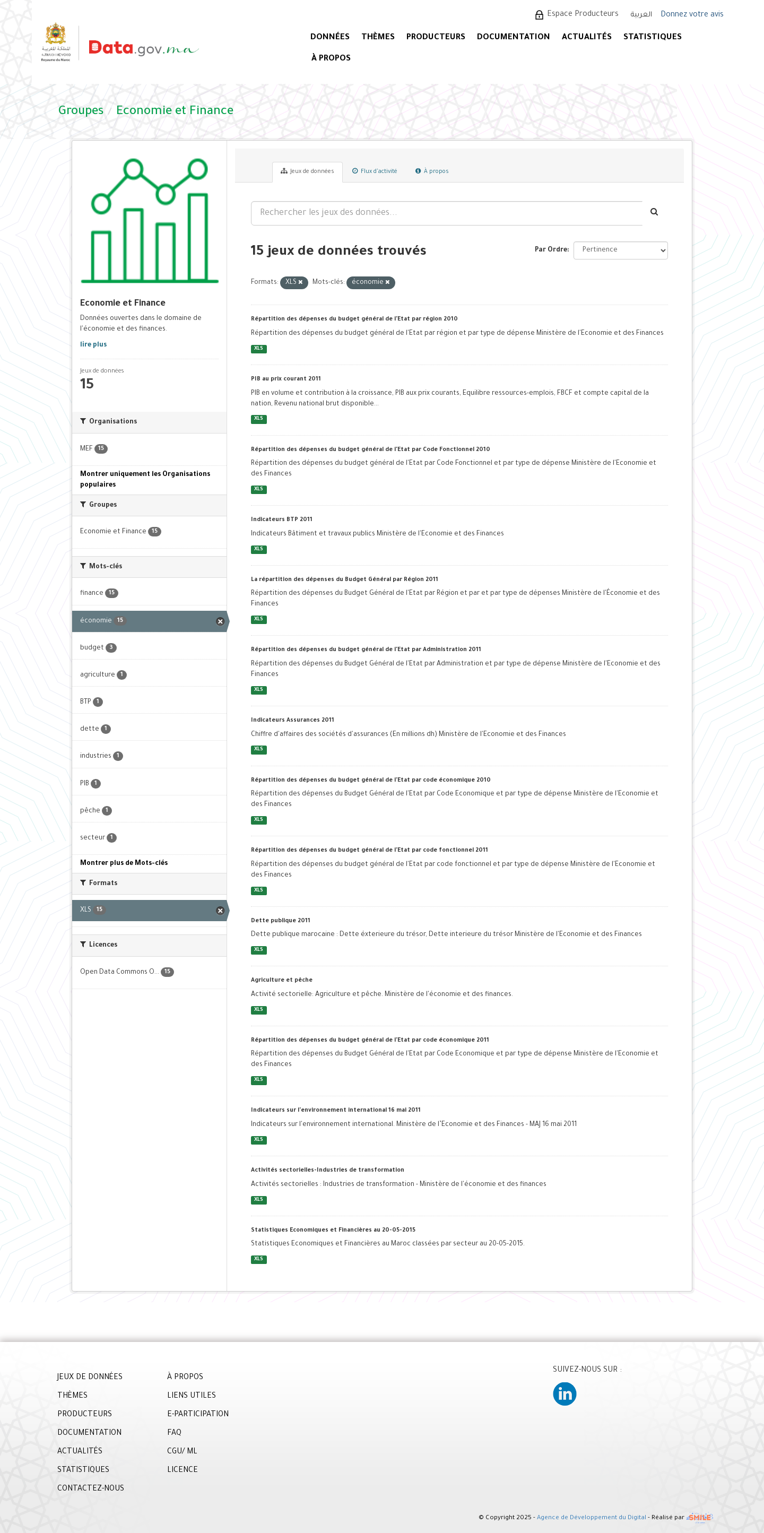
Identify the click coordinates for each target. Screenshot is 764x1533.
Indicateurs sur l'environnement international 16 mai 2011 (336, 1110)
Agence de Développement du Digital (591, 1518)
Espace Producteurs (583, 15)
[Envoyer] (655, 213)
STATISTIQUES (652, 37)
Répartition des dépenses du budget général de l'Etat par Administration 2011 (366, 650)
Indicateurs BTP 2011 (281, 520)
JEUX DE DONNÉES (90, 1378)
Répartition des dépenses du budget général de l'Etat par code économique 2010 (371, 780)
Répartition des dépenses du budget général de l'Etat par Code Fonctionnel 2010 (370, 450)
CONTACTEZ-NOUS (90, 1489)
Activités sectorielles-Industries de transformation (327, 1170)
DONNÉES (330, 37)
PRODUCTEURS (435, 37)
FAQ (174, 1434)
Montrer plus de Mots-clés (124, 864)
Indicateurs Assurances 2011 (292, 720)
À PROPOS (331, 59)
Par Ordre (551, 250)
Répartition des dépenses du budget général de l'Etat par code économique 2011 (370, 1040)
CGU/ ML (182, 1452)
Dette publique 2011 (280, 921)
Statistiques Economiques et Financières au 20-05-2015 (333, 1230)
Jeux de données (307, 171)
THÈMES (72, 1396)
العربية (641, 15)
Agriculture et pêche (281, 980)
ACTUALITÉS (587, 37)
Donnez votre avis (692, 15)
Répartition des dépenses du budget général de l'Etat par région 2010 (354, 319)
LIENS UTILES (191, 1396)
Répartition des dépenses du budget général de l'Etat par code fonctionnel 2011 (369, 850)
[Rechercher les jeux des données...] (447, 213)
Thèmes (378, 37)
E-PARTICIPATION (198, 1415)
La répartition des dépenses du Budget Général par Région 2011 (344, 580)
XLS (258, 349)
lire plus (93, 345)
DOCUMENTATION (513, 37)
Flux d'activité (374, 171)
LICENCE (182, 1471)
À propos (432, 171)
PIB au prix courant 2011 (286, 379)
